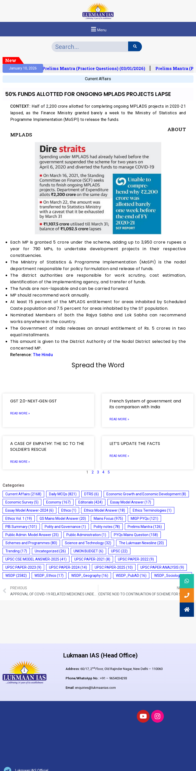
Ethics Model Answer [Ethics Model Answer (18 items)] (104, 510)
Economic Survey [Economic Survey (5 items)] (22, 502)
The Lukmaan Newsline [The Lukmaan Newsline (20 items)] (141, 543)
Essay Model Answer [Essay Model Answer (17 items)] (130, 502)
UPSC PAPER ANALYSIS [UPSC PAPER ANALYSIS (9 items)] (162, 567)
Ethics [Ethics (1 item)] (68, 510)
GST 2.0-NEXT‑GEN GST (33, 401)
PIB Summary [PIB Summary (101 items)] (21, 527)
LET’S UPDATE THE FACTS (134, 443)
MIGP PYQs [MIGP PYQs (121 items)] (144, 518)
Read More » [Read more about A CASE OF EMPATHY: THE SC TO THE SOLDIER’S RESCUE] (20, 462)
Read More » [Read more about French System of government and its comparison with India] (119, 419)
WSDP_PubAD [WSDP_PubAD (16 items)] (131, 575)
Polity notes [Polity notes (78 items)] (107, 527)
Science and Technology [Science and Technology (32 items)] (88, 543)
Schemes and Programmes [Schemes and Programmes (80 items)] (31, 543)
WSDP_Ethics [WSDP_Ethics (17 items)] (49, 575)
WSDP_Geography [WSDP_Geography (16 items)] (89, 575)
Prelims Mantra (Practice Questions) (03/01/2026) (95, 68)
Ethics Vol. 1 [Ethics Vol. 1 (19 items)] (18, 518)
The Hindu (43, 354)
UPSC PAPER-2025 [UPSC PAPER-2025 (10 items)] (114, 567)
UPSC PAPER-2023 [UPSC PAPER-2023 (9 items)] (23, 567)
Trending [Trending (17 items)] (16, 551)
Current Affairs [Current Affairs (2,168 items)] (23, 494)
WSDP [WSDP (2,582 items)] (16, 575)
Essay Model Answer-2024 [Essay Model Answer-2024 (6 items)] (29, 510)
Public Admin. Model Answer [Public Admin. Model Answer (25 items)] (32, 535)
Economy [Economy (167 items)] (58, 502)
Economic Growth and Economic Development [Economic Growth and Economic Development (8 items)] (146, 494)
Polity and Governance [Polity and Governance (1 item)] (65, 527)
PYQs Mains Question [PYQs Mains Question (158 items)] (136, 535)
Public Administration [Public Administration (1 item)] (86, 535)
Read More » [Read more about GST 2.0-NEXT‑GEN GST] (20, 413)
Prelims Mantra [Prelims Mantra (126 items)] (145, 527)
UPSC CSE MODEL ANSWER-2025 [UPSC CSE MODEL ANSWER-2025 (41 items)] (36, 559)
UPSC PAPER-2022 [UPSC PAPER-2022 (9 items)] (136, 559)
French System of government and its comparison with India (145, 404)
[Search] (135, 46)
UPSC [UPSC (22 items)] (119, 551)
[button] (98, 29)
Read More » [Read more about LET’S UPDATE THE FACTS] (119, 456)
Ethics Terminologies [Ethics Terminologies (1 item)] (152, 510)
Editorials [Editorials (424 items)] (90, 502)
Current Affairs (98, 78)
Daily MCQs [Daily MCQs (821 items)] (63, 494)
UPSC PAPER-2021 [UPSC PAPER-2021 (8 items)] (92, 559)
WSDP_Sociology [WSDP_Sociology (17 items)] (171, 575)
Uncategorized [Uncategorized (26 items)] (50, 551)
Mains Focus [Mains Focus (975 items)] (108, 518)
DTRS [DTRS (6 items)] (91, 494)
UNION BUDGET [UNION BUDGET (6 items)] (88, 551)
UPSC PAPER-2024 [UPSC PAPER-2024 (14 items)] (68, 567)
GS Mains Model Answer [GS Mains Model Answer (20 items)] (63, 518)
